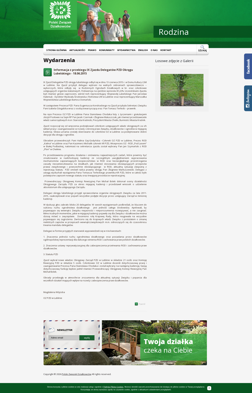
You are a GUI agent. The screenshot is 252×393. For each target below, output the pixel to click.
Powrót (140, 304)
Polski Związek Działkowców (76, 374)
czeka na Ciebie (168, 346)
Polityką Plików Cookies (113, 387)
